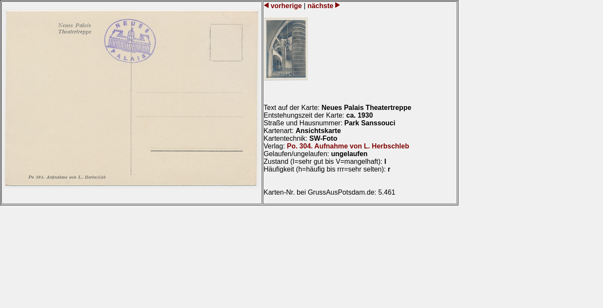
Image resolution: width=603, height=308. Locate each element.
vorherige (286, 5)
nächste (320, 5)
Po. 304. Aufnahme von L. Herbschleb (348, 146)
